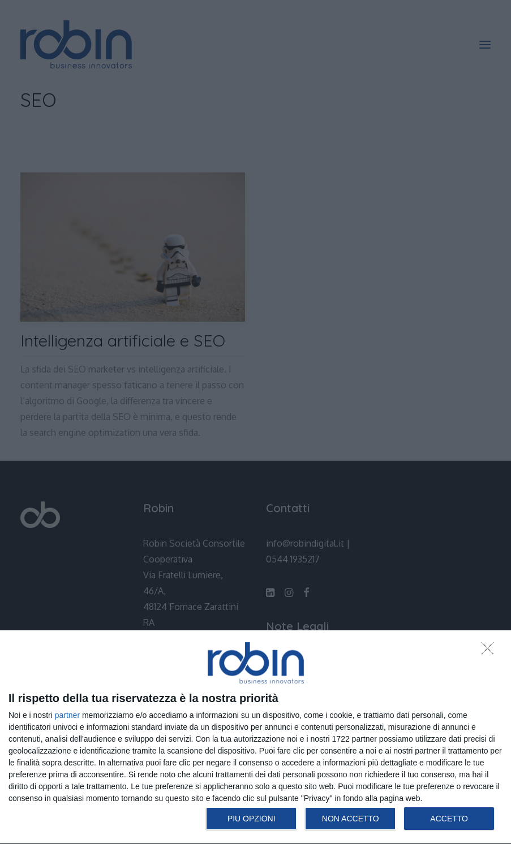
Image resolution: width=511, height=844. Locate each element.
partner (67, 715)
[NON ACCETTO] (491, 651)
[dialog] (255, 737)
